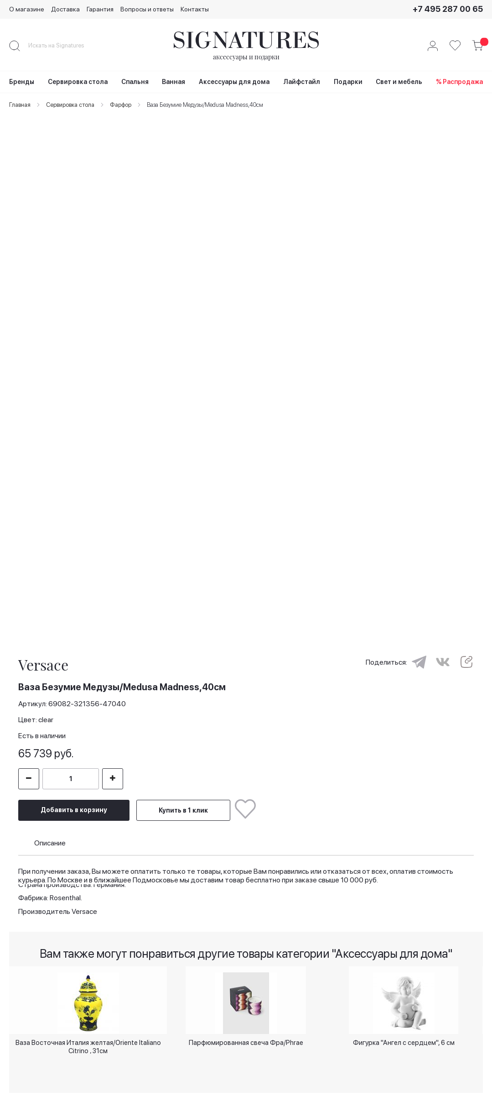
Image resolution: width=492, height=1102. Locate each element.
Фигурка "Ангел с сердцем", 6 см (404, 1041)
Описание (50, 833)
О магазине (26, 9)
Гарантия (100, 9)
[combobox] (64, 46)
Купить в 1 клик (183, 800)
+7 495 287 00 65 (448, 9)
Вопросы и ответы (147, 9)
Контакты (195, 9)
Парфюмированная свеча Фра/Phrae (246, 1041)
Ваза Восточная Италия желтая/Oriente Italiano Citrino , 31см (88, 1044)
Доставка (65, 9)
